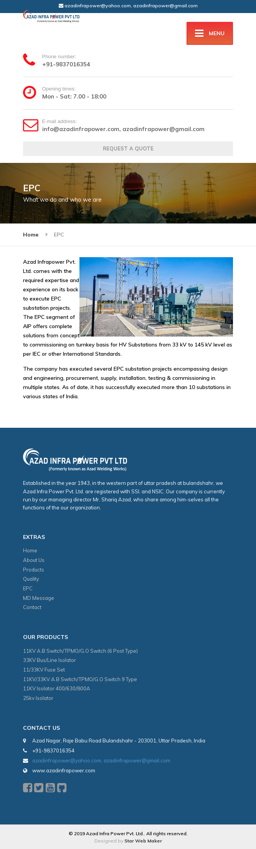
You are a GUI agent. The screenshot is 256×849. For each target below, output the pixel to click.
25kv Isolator (38, 698)
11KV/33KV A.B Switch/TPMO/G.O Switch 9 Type (80, 679)
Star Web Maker (143, 841)
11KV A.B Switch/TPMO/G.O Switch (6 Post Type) (80, 651)
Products (33, 570)
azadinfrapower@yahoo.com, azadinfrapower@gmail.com (128, 5)
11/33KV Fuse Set (44, 670)
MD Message (38, 598)
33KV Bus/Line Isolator (49, 660)
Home (30, 234)
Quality (31, 579)
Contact (32, 607)
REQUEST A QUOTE (128, 148)
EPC (28, 588)
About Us (34, 560)
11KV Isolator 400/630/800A (56, 688)
